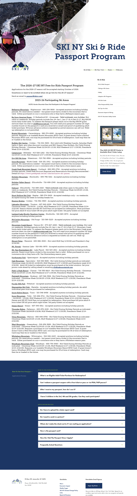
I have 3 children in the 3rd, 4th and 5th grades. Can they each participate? (70, 396)
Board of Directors (65, 495)
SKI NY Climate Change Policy (69, 490)
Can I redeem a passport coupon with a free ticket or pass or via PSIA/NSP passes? (73, 382)
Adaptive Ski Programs (104, 96)
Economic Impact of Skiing (105, 112)
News (61, 484)
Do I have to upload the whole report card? (57, 410)
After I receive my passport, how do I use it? (57, 389)
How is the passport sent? (50, 431)
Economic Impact (65, 486)
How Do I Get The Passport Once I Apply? (56, 438)
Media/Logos (64, 488)
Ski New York (99, 70)
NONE (29, 485)
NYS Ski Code (102, 100)
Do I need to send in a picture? (52, 417)
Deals (110, 70)
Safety (100, 92)
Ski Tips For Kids (103, 108)
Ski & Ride (87, 70)
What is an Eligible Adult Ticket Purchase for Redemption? (63, 375)
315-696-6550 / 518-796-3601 (38, 483)
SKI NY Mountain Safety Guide (107, 116)
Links (61, 493)
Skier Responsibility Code (105, 104)
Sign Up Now (93, 486)
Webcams (119, 70)
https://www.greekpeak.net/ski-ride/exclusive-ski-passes (45, 173)
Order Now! (106, 171)
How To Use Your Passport (23, 371)
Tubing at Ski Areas (103, 88)
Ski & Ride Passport (103, 84)
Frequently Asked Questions (51, 445)
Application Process (21, 376)
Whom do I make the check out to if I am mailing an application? (65, 424)
